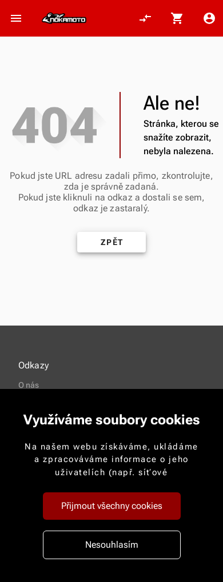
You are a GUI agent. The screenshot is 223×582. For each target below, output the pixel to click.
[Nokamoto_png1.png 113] (64, 18)
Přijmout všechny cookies (111, 505)
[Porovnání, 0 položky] (145, 18)
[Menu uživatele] (209, 18)
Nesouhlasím (111, 544)
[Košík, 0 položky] (177, 18)
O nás (28, 385)
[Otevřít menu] (16, 18)
